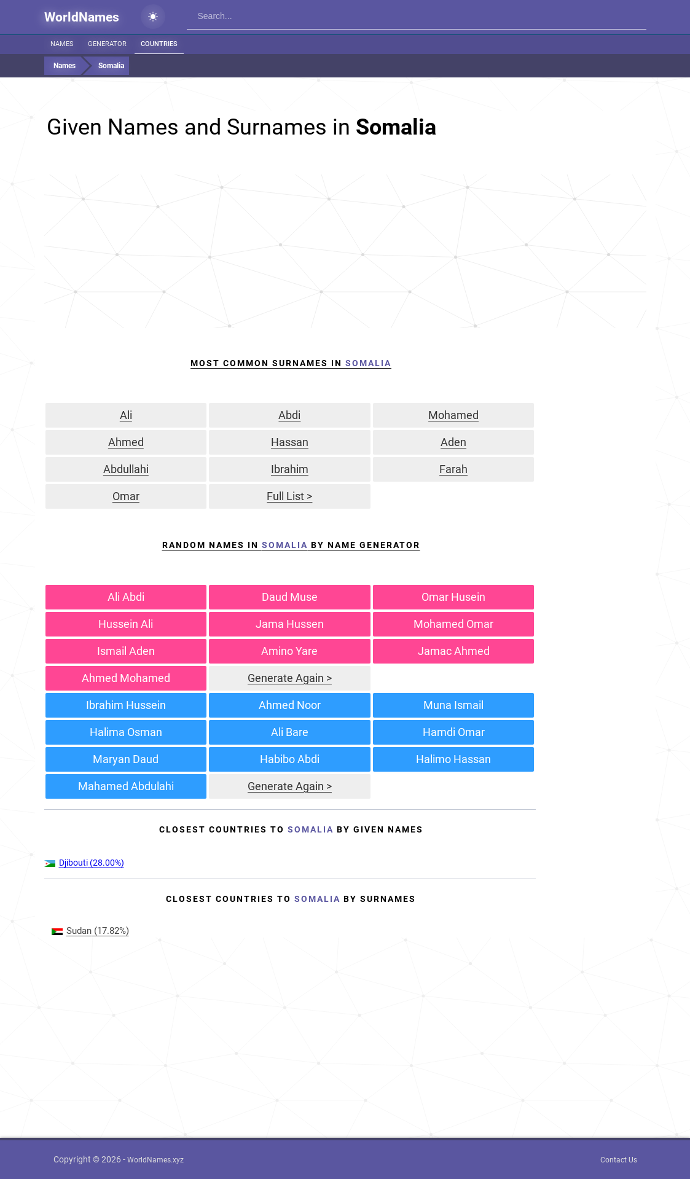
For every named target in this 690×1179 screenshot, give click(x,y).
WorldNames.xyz (155, 1160)
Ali (126, 415)
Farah (453, 469)
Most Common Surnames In (290, 363)
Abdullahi (126, 469)
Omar (125, 496)
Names (62, 44)
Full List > (289, 496)
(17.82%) (90, 930)
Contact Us (618, 1160)
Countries (159, 44)
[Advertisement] (345, 251)
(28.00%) (84, 863)
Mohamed (453, 415)
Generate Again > (290, 678)
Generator (107, 44)
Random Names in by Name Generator (291, 545)
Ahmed (126, 442)
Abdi (289, 415)
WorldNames (81, 17)
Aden (453, 442)
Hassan (289, 442)
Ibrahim (289, 469)
